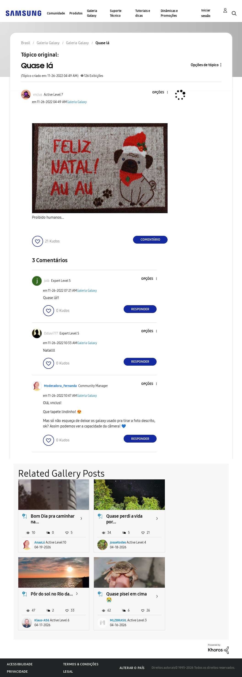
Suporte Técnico (115, 13)
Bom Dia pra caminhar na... (52, 519)
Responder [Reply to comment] (140, 309)
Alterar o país (132, 668)
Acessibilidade (20, 664)
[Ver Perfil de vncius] (37, 95)
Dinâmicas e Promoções (169, 13)
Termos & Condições (81, 664)
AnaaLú (39, 542)
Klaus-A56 (192, 542)
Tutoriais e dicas (142, 13)
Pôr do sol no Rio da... (203, 516)
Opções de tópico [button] (205, 65)
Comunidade (56, 13)
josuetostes (118, 542)
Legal (68, 671)
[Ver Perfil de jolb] (46, 281)
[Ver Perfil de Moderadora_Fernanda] (60, 386)
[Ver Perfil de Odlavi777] (51, 333)
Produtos (75, 13)
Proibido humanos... (48, 217)
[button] (160, 92)
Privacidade (17, 671)
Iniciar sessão (205, 13)
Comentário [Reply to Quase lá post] (150, 240)
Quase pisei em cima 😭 (51, 596)
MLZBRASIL (42, 620)
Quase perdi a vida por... (124, 519)
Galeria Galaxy (92, 13)
